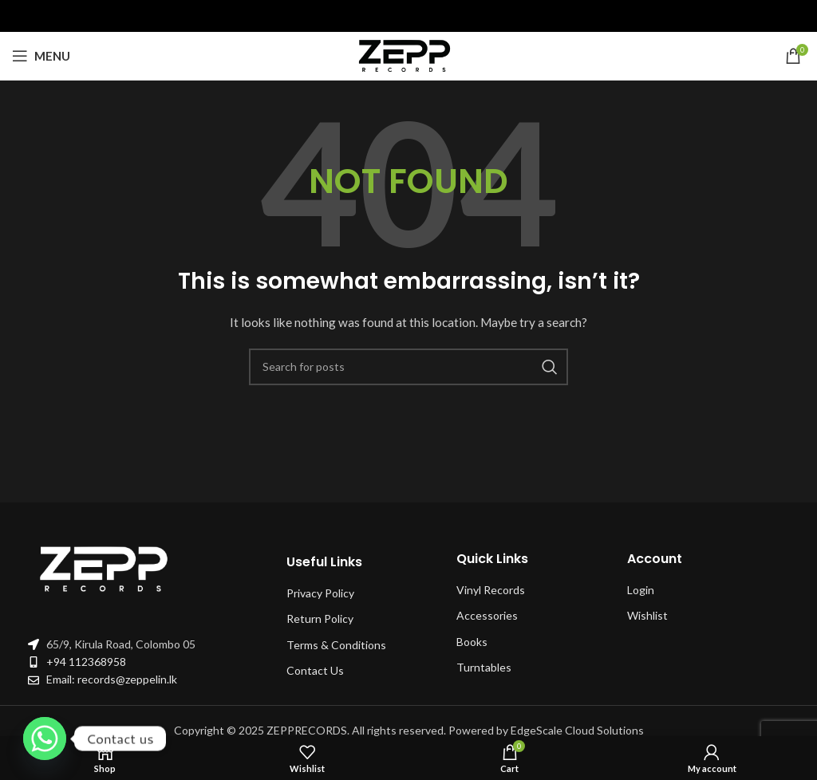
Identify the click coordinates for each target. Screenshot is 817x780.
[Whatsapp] (44, 738)
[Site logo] (408, 54)
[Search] (408, 367)
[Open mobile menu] (41, 56)
